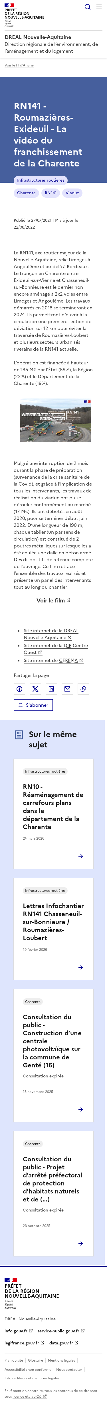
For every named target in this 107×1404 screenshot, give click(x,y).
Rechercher (87, 7)
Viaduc (72, 193)
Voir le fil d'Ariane (19, 65)
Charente (26, 193)
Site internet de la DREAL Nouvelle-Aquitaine (51, 634)
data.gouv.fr (61, 1343)
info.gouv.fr (16, 1331)
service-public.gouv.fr (58, 1331)
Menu (99, 7)
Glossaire (35, 1360)
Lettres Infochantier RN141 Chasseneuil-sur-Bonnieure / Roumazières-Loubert (53, 922)
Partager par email (67, 689)
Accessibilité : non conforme (28, 1369)
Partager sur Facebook (19, 689)
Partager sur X (35, 689)
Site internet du (51, 660)
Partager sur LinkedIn (51, 689)
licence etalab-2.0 (27, 1396)
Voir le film (51, 600)
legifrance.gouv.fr (22, 1343)
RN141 (50, 193)
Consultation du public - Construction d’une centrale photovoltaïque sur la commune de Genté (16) (52, 1041)
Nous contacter (69, 1369)
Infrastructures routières (40, 180)
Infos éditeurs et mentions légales (32, 1378)
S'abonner (33, 705)
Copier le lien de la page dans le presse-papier (83, 689)
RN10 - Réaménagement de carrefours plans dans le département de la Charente (53, 807)
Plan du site (14, 1360)
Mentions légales (61, 1360)
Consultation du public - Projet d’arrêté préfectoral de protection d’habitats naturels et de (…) (52, 1179)
